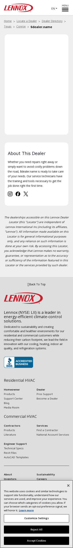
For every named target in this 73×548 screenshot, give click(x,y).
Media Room (11, 407)
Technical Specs (14, 448)
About (8, 474)
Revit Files (10, 452)
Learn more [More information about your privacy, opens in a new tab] (26, 512)
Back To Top (36, 284)
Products (9, 394)
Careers (42, 478)
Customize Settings (36, 520)
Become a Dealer (47, 398)
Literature (10, 434)
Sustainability (46, 474)
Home (8, 21)
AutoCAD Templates (16, 457)
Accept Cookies (36, 542)
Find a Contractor (47, 430)
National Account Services (53, 434)
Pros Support (45, 394)
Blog (6, 403)
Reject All (36, 531)
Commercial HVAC (20, 416)
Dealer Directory (52, 21)
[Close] (68, 487)
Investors (10, 478)
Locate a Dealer (27, 21)
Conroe (21, 26)
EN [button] (53, 8)
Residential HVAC (19, 380)
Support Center (13, 398)
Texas (7, 26)
